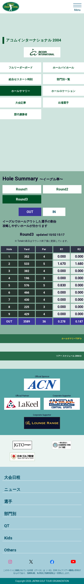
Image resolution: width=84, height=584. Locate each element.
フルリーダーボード (21, 67)
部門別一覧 (63, 79)
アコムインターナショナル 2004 (33, 40)
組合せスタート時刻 (21, 79)
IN (54, 212)
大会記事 (20, 102)
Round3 (22, 199)
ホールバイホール (63, 67)
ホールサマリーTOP (70, 338)
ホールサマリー (20, 91)
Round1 (22, 189)
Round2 (62, 189)
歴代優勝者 (20, 114)
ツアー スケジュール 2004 (68, 356)
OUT (30, 212)
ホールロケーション (63, 91)
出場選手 (63, 102)
